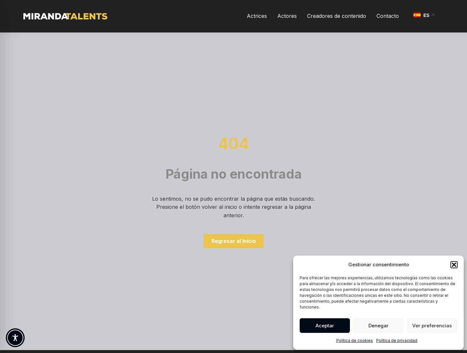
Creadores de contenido (336, 16)
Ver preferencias (432, 325)
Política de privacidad (396, 340)
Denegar (378, 325)
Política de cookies (354, 340)
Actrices (257, 16)
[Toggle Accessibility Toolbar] (15, 338)
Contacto (388, 16)
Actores (287, 16)
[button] (454, 264)
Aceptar (325, 325)
